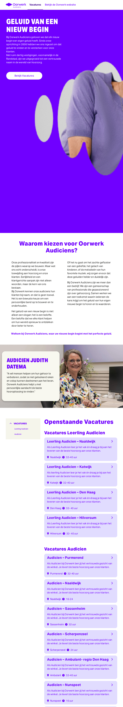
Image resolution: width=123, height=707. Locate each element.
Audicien (17, 434)
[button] (23, 423)
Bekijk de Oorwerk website (60, 4)
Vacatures (35, 4)
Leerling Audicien (21, 429)
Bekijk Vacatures (24, 75)
